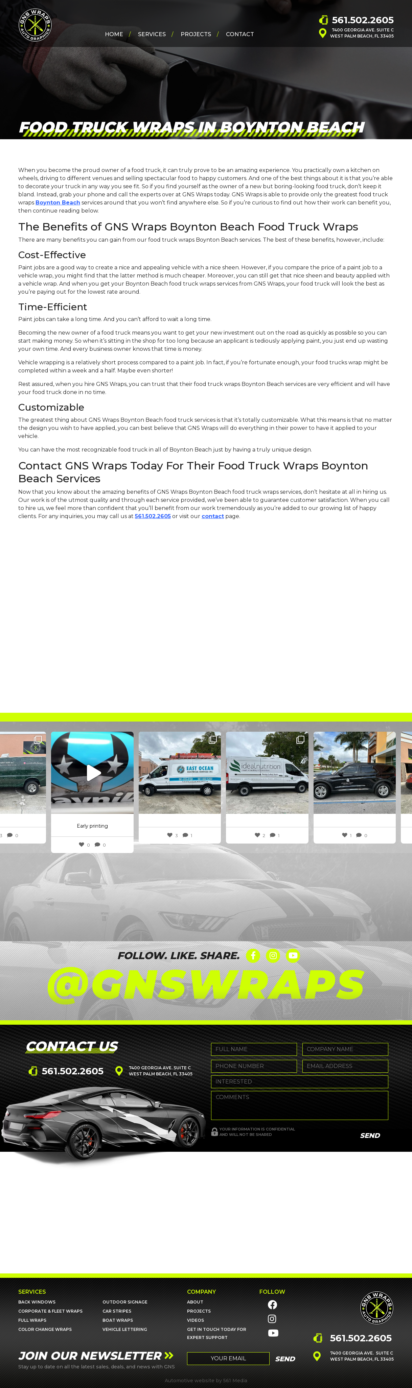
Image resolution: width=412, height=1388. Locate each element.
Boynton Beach (58, 202)
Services (152, 34)
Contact (240, 34)
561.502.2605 (363, 20)
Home (114, 34)
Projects (196, 34)
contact (213, 516)
